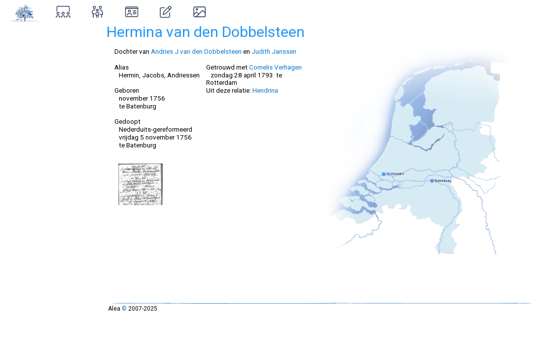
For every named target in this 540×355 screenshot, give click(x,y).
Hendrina (265, 90)
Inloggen (32, 119)
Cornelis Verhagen (275, 67)
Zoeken (22, 55)
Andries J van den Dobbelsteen (196, 51)
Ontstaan (25, 98)
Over (17, 76)
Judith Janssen (274, 51)
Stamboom (29, 34)
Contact (23, 140)
